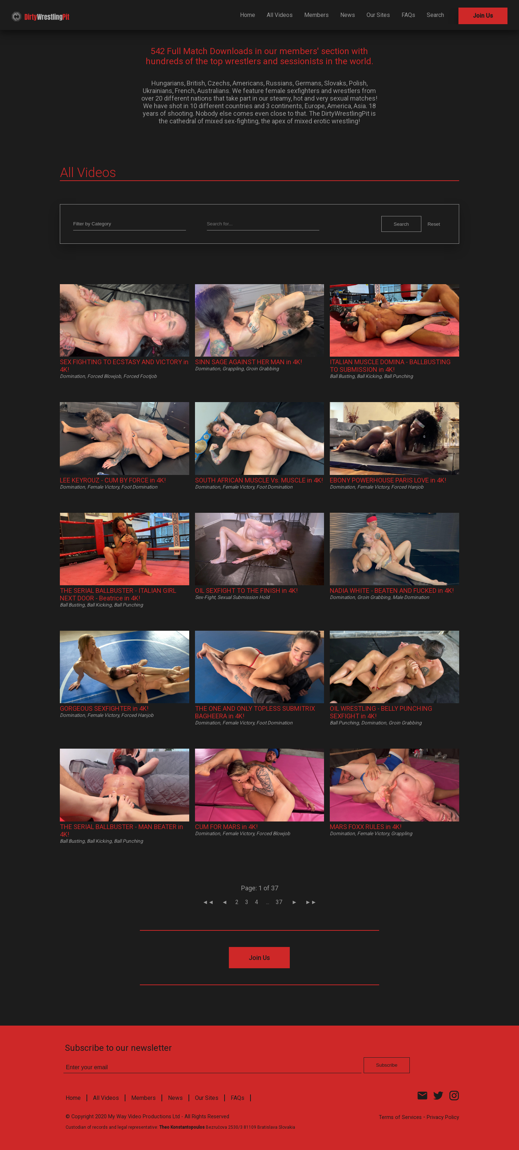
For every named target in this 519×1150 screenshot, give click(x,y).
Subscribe (314, 179)
